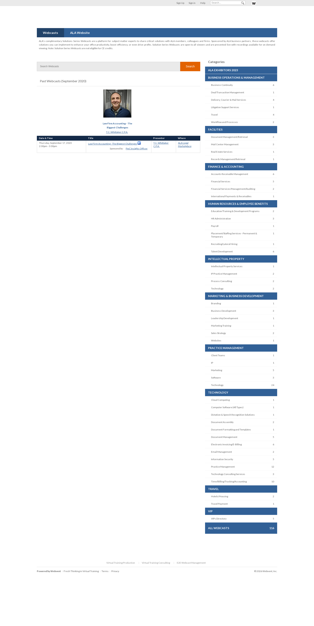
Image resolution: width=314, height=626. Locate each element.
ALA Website (80, 32)
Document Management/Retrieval (229, 136)
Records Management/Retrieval (228, 159)
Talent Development (222, 251)
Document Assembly (222, 422)
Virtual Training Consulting (156, 562)
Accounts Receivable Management (229, 174)
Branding (216, 303)
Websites (216, 340)
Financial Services (220, 181)
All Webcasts (218, 528)
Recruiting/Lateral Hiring (224, 244)
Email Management (221, 451)
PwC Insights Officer (137, 148)
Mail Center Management (225, 144)
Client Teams (218, 355)
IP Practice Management (224, 273)
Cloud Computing (220, 399)
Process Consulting (221, 281)
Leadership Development (224, 318)
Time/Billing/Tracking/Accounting (229, 481)
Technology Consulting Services (228, 474)
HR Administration (221, 218)
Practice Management (223, 466)
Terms (105, 571)
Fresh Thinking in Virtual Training (81, 571)
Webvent (55, 571)
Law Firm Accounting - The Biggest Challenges (112, 143)
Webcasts (50, 32)
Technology (217, 288)
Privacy (115, 571)
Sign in (192, 2)
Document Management (224, 436)
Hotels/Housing (219, 496)
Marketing (216, 370)
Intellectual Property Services (227, 266)
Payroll (214, 225)
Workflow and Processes (224, 122)
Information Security (222, 459)
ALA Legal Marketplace (184, 144)
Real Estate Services (221, 151)
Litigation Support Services (225, 107)
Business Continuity (222, 84)
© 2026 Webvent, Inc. (265, 571)
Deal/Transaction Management (227, 92)
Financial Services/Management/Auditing (233, 188)
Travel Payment (219, 503)
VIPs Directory (218, 518)
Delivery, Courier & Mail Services (228, 99)
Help (202, 2)
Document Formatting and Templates (231, 429)
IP (212, 362)
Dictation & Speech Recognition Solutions (233, 414)
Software (216, 377)
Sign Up (180, 2)
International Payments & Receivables (231, 196)
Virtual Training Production (120, 562)
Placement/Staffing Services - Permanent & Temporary (234, 235)
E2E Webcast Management (191, 562)
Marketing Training (221, 325)
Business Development (223, 310)
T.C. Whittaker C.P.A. (117, 132)
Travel (214, 114)
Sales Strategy (218, 333)
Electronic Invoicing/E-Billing (226, 444)
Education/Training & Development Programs (235, 211)
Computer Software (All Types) (227, 407)
